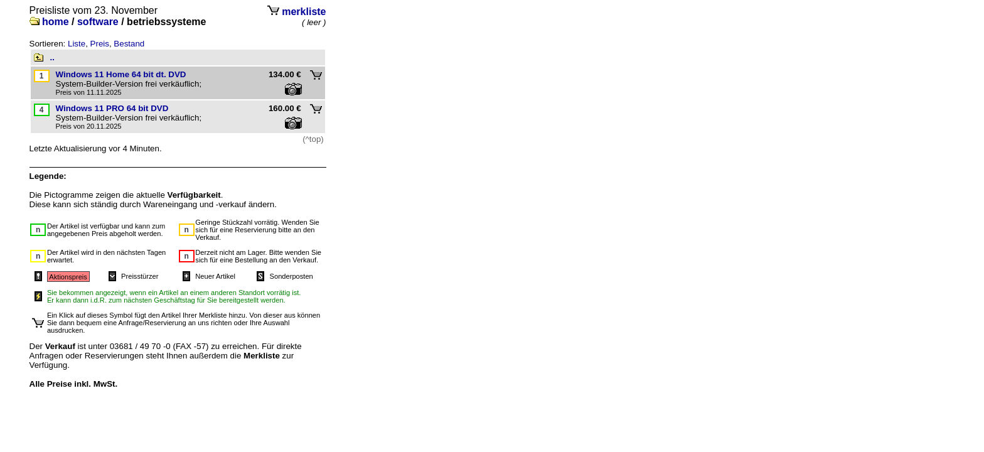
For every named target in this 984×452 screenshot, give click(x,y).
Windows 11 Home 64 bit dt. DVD (121, 74)
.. (52, 57)
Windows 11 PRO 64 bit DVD (112, 108)
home (55, 21)
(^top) (313, 139)
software (98, 21)
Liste (76, 43)
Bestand (129, 43)
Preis (99, 43)
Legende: (48, 176)
